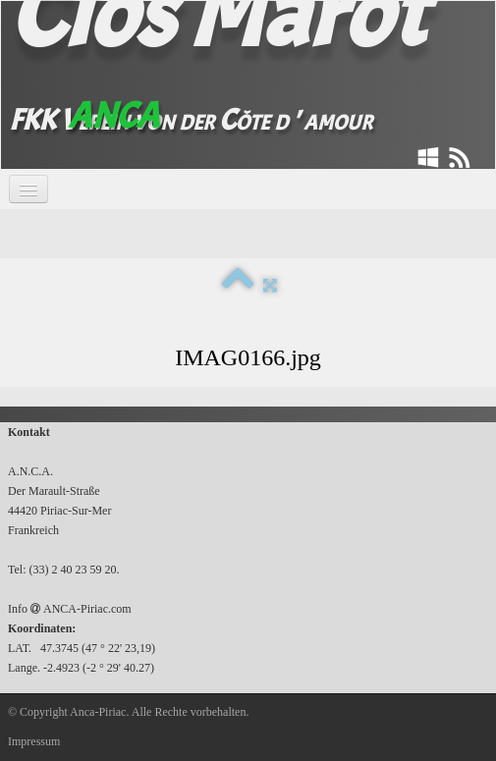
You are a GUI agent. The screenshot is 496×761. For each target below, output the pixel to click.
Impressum (34, 741)
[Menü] (28, 189)
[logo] (216, 82)
